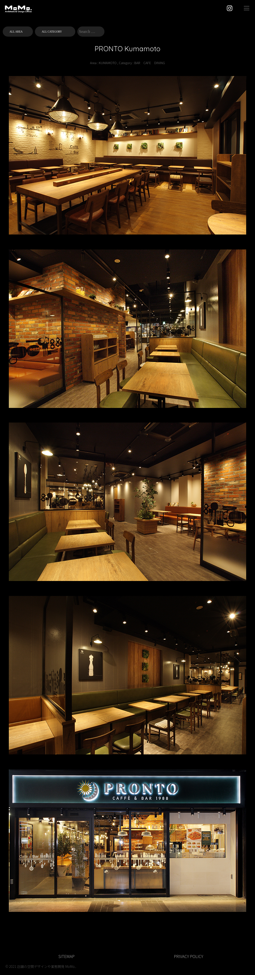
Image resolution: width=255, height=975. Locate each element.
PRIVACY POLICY (188, 956)
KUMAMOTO (107, 62)
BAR (137, 62)
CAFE (147, 62)
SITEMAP (66, 956)
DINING (159, 62)
